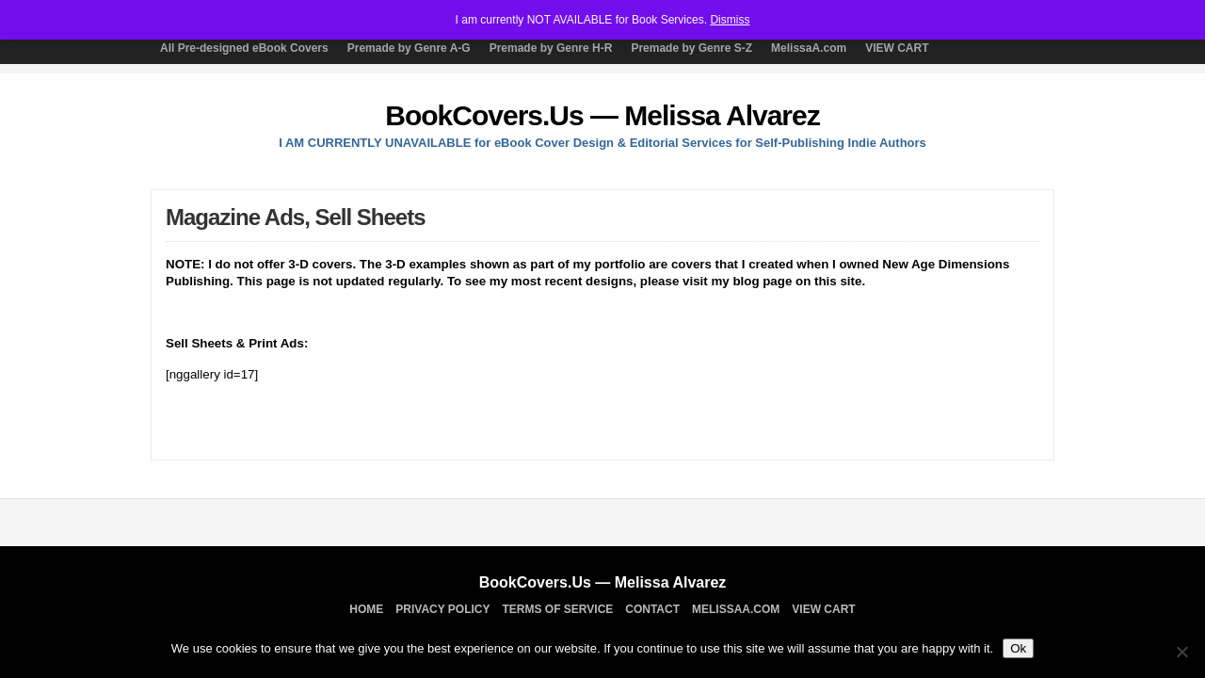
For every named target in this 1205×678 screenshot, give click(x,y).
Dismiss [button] (729, 19)
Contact (652, 609)
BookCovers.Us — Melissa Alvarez (602, 115)
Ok (1018, 648)
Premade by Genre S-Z (691, 48)
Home (366, 609)
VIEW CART (896, 48)
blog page (762, 281)
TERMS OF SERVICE (558, 609)
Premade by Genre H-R (551, 48)
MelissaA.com (808, 48)
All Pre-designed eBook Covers (244, 48)
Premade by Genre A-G (409, 48)
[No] (1181, 651)
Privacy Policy (442, 609)
